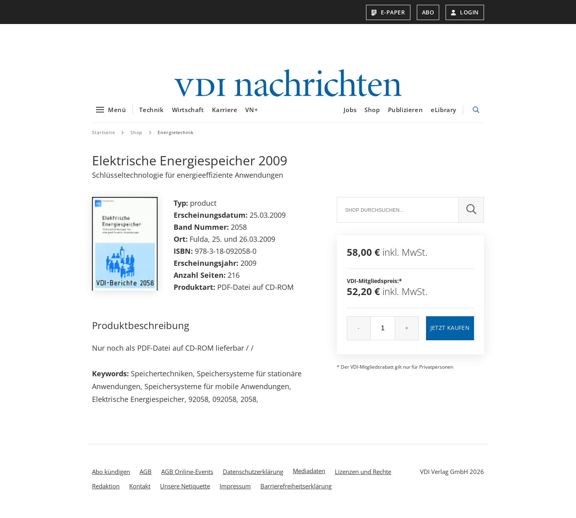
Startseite (103, 137)
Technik (151, 115)
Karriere (225, 115)
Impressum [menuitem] (235, 491)
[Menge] (383, 333)
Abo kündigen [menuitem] (111, 476)
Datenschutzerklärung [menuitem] (253, 476)
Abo (428, 12)
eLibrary (443, 115)
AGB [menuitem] (146, 476)
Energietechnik (175, 137)
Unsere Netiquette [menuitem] (185, 491)
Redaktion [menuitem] (106, 491)
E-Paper (388, 12)
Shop (372, 115)
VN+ (251, 115)
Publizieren (405, 115)
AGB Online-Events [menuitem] (187, 476)
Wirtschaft (188, 115)
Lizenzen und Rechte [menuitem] (363, 476)
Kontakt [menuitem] (139, 491)
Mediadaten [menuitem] (309, 476)
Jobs (350, 115)
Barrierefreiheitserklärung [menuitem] (296, 491)
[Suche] (397, 214)
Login (465, 12)
